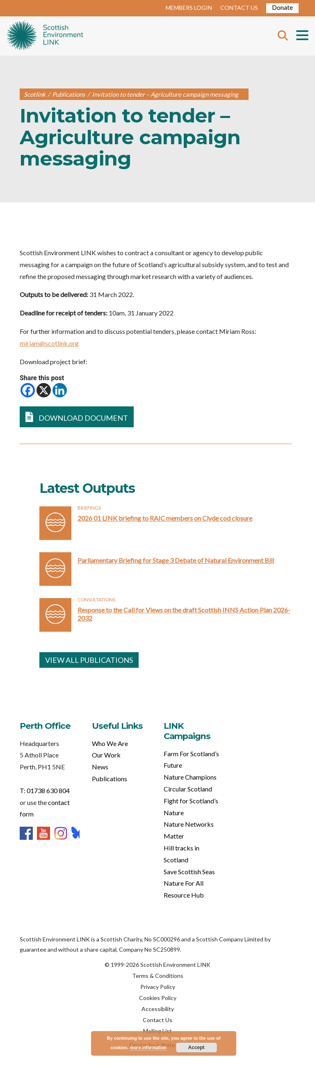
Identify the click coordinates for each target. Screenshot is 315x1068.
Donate (282, 7)
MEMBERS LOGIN (189, 7)
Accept (196, 1047)
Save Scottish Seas (189, 871)
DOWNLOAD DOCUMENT (76, 417)
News (100, 767)
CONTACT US (239, 7)
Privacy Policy (157, 986)
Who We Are (110, 743)
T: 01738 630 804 (45, 790)
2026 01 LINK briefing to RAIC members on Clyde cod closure (165, 518)
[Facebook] (28, 390)
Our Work (106, 755)
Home (45, 36)
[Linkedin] (59, 390)
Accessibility (158, 1008)
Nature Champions (190, 777)
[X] (44, 390)
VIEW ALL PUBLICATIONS (89, 659)
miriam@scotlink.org (49, 343)
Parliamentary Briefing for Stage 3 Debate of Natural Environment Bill (176, 560)
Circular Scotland (188, 789)
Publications (109, 778)
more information (148, 1047)
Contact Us (157, 1019)
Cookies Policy (157, 997)
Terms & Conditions (157, 975)
